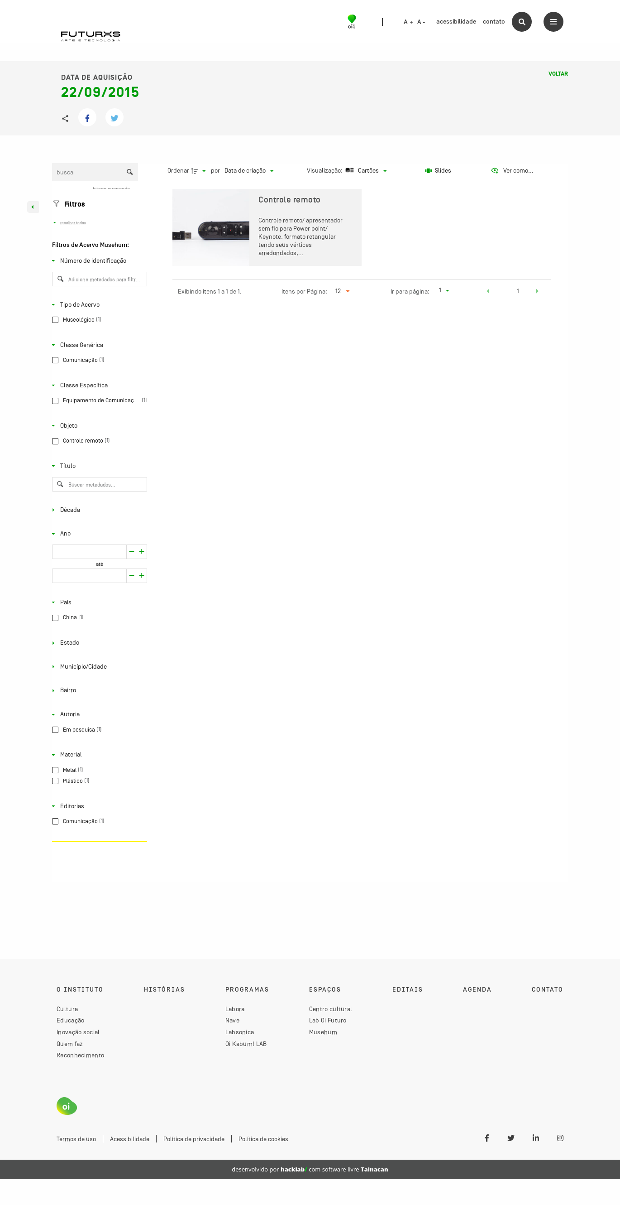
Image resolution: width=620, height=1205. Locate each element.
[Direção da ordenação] (199, 171)
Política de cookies (263, 1138)
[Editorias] (97, 805)
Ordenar (178, 170)
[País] (97, 602)
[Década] (97, 509)
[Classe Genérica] (97, 344)
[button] (488, 292)
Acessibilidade (129, 1138)
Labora (235, 1008)
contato (494, 21)
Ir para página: (410, 291)
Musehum (323, 1032)
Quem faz (70, 1043)
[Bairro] (97, 690)
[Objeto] (97, 425)
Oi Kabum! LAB (246, 1043)
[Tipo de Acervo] (97, 304)
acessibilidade (456, 21)
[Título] (97, 466)
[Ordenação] (249, 171)
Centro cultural (331, 1008)
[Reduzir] (142, 552)
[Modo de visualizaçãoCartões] (365, 171)
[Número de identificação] (97, 260)
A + (408, 22)
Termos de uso (76, 1138)
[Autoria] (97, 714)
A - (421, 22)
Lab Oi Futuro (328, 1020)
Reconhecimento (80, 1055)
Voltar (558, 73)
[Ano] (97, 533)
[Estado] (97, 642)
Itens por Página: (304, 291)
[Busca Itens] (95, 172)
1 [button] (518, 290)
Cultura (67, 1008)
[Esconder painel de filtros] (33, 207)
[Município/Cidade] (97, 666)
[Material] (97, 754)
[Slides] (438, 171)
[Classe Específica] (97, 385)
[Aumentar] (131, 552)
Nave (232, 1020)
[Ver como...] (512, 171)
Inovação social (78, 1032)
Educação (70, 1020)
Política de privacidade (193, 1138)
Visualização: (325, 170)
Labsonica (239, 1032)
